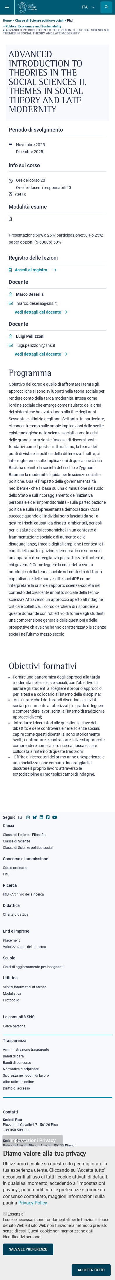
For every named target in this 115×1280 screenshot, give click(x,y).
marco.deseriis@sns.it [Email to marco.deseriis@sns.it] (33, 303)
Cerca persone (14, 1026)
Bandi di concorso (17, 1063)
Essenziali (16, 1225)
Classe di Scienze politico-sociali (39, 20)
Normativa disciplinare (21, 1069)
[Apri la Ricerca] (106, 7)
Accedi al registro (31, 269)
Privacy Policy (32, 1214)
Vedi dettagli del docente (41, 312)
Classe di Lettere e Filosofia (24, 835)
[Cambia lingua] (93, 7)
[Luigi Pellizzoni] (27, 336)
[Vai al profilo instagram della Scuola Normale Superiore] (28, 817)
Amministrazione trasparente (26, 1050)
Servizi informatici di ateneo (25, 987)
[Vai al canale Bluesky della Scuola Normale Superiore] (35, 817)
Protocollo (11, 1000)
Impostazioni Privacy (32, 1151)
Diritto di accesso (16, 1088)
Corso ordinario (15, 868)
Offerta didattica (16, 914)
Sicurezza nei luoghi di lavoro (26, 1075)
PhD (6, 874)
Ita (85, 7)
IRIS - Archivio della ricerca (23, 894)
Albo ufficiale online (18, 1082)
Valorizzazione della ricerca (24, 947)
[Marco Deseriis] (26, 294)
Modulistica (12, 994)
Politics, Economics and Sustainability (33, 26)
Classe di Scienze (16, 841)
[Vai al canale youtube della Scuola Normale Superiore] (54, 817)
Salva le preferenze (28, 1261)
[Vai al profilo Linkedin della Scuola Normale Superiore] (41, 817)
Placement (11, 940)
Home (7, 20)
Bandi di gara (13, 1056)
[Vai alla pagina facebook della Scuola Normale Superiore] (47, 817)
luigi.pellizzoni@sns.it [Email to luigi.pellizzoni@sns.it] (32, 345)
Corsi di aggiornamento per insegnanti (33, 967)
